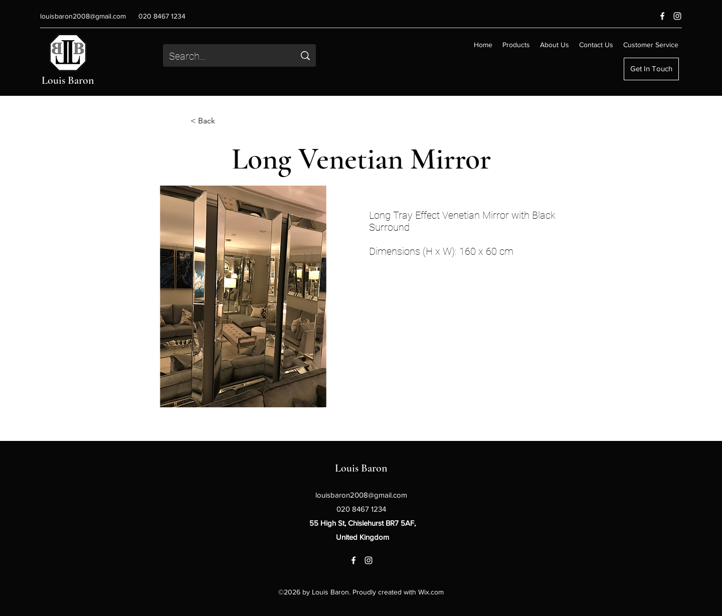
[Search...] (224, 56)
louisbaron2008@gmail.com (83, 16)
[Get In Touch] (651, 69)
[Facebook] (662, 16)
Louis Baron (68, 80)
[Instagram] (677, 16)
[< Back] (224, 121)
